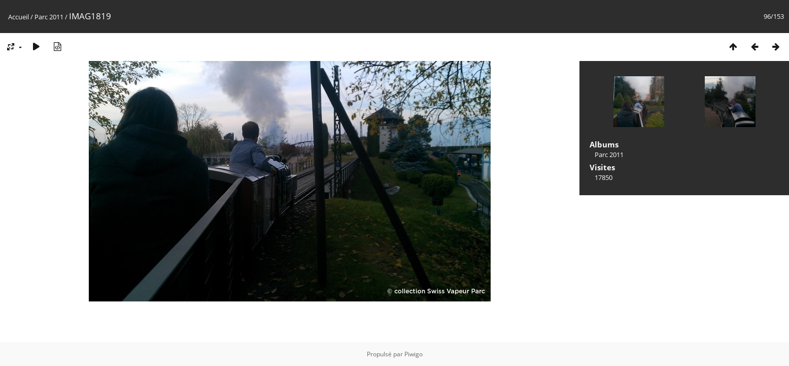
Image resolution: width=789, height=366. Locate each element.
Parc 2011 (49, 16)
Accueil (18, 16)
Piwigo (413, 354)
